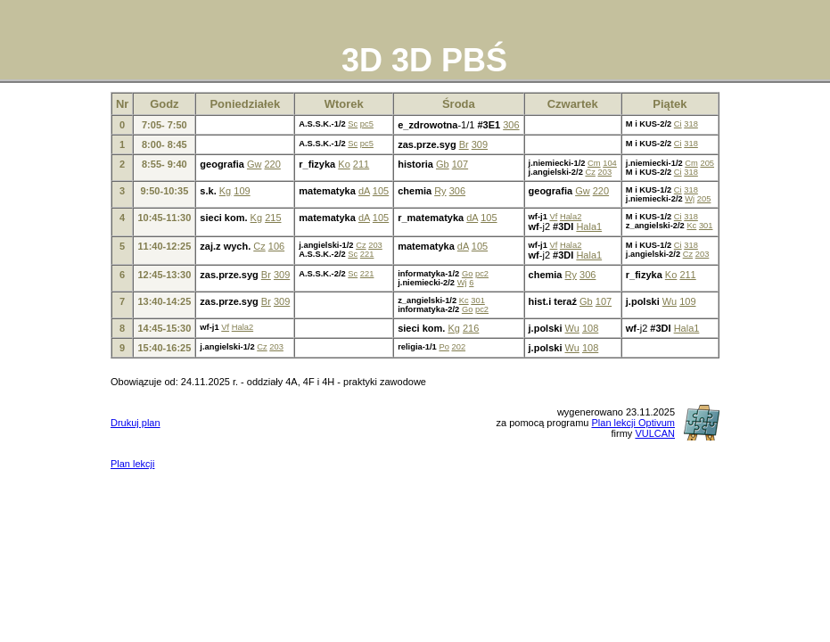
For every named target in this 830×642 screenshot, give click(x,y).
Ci (678, 123)
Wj (689, 198)
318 (691, 123)
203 (605, 172)
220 (272, 164)
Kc (691, 225)
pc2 (482, 273)
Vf (553, 216)
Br (464, 144)
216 (471, 328)
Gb (442, 164)
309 (480, 144)
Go (467, 273)
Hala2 (570, 216)
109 (242, 190)
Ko (343, 164)
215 (273, 217)
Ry (440, 190)
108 (590, 328)
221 (367, 254)
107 (460, 164)
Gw (254, 164)
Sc (352, 123)
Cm (594, 163)
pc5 (367, 123)
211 (361, 164)
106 (276, 246)
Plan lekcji (133, 463)
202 (458, 346)
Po (443, 346)
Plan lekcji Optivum (633, 422)
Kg (225, 190)
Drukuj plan (135, 422)
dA (364, 190)
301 (706, 225)
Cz (590, 172)
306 (511, 124)
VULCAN (655, 433)
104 (610, 163)
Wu (669, 301)
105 (381, 190)
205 (707, 163)
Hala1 (589, 226)
